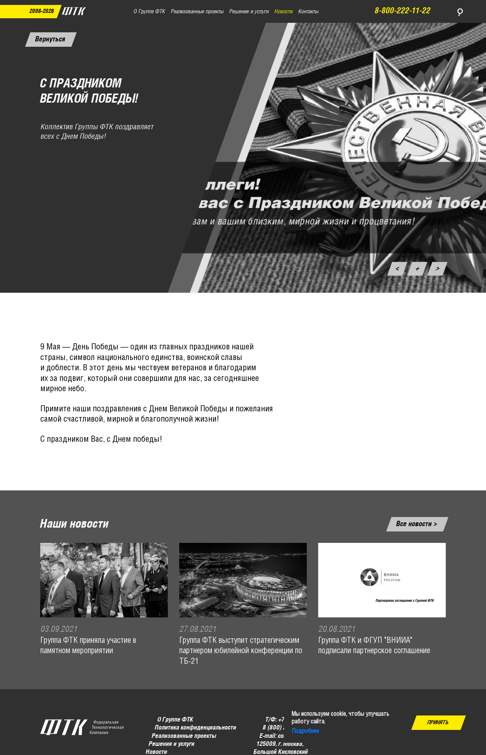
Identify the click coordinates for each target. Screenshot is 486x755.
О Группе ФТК (175, 720)
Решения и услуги (171, 744)
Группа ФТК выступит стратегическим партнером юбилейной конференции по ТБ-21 (240, 651)
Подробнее (305, 731)
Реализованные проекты (184, 736)
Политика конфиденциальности (195, 728)
